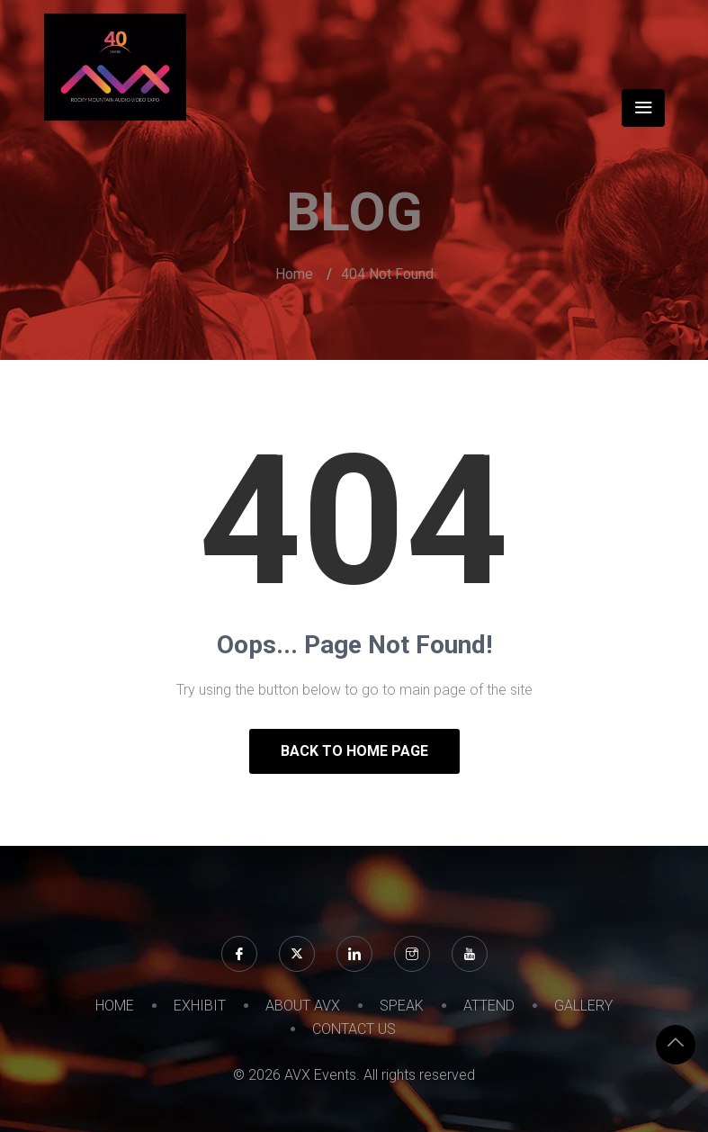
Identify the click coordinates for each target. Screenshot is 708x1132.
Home (294, 274)
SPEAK (402, 1005)
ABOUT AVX (302, 1005)
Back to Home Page (354, 750)
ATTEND (489, 1005)
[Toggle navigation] (643, 108)
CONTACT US (354, 1029)
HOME (114, 1005)
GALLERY (583, 1005)
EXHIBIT (200, 1005)
